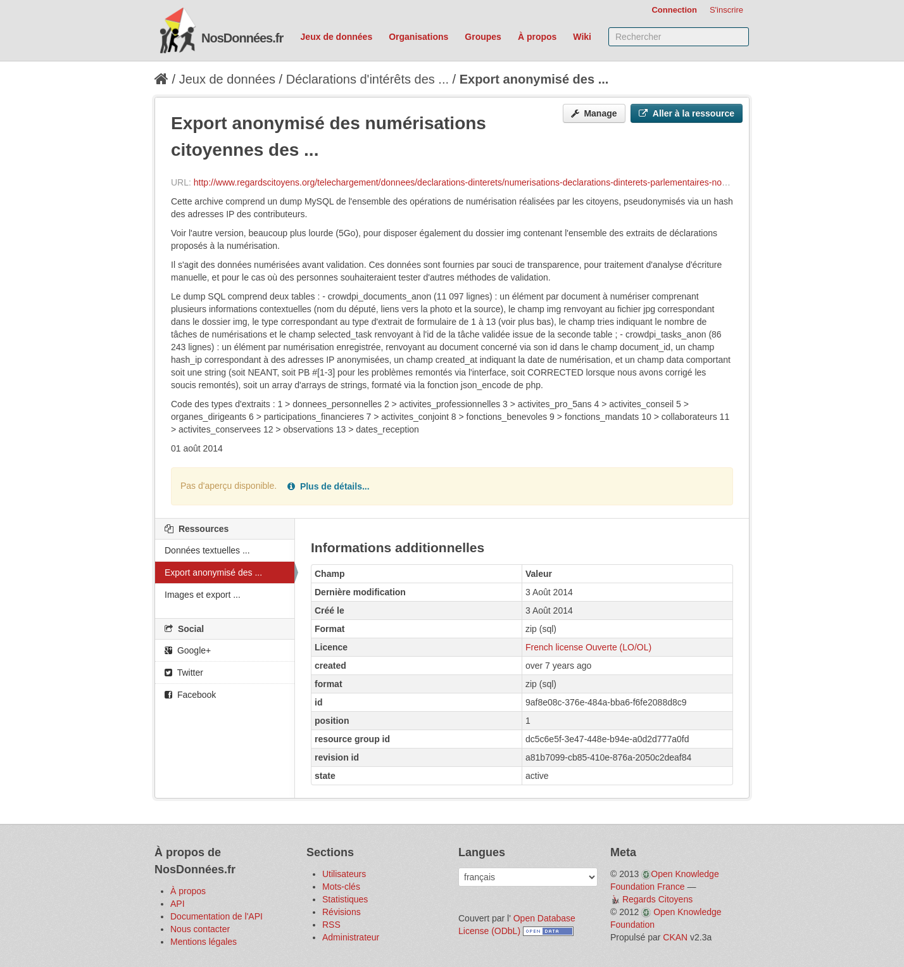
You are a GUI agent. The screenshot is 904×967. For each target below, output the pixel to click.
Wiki (582, 37)
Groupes (483, 37)
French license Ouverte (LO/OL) (588, 647)
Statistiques (345, 899)
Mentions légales (203, 942)
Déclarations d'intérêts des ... (367, 79)
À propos (537, 37)
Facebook (190, 695)
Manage (594, 113)
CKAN (675, 937)
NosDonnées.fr (242, 38)
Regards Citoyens (657, 899)
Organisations (418, 37)
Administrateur (350, 937)
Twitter (184, 672)
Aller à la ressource (686, 113)
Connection (674, 10)
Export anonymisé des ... (534, 79)
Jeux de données (337, 37)
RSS (331, 925)
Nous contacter (200, 929)
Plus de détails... (328, 486)
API (177, 904)
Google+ (188, 650)
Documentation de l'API (216, 916)
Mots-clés (341, 887)
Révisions (341, 912)
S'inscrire (726, 10)
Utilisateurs (344, 874)
